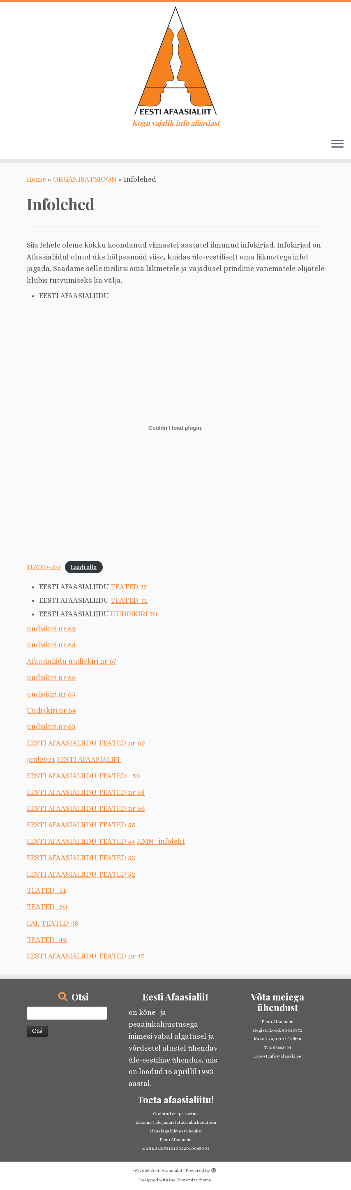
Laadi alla (84, 567)
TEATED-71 (129, 600)
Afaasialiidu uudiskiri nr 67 (71, 661)
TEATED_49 (47, 939)
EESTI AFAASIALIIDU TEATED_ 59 (83, 776)
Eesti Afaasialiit (166, 1170)
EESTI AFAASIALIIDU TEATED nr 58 (86, 792)
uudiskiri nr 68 (51, 645)
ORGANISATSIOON (85, 179)
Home (36, 179)
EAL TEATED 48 (52, 923)
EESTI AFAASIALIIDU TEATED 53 (81, 858)
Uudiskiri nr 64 (51, 710)
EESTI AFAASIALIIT (89, 759)
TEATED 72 (129, 587)
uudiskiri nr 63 (51, 726)
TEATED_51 (46, 890)
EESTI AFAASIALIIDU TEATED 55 (81, 825)
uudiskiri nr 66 (51, 678)
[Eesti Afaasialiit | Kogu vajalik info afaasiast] (175, 60)
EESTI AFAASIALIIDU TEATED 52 (81, 874)
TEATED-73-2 (43, 567)
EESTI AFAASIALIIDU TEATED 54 (81, 841)
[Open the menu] (337, 144)
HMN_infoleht (161, 841)
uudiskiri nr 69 (51, 629)
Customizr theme (193, 1180)
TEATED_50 (47, 907)
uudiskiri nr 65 (51, 694)
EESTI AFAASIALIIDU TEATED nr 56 (86, 808)
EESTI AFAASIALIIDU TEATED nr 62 (86, 743)
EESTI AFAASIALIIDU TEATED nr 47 (85, 956)
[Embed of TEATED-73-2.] (175, 428)
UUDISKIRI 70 (134, 614)
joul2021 (41, 759)
